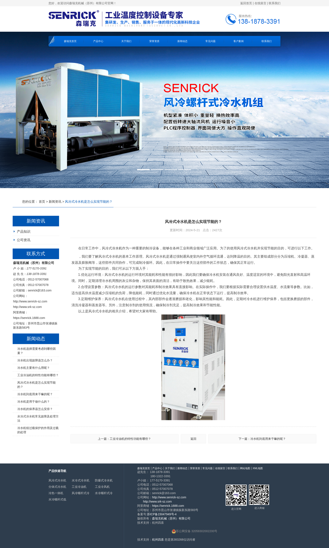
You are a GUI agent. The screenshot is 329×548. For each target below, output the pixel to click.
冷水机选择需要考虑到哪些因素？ (36, 351)
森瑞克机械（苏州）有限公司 (171, 518)
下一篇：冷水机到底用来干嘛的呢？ (262, 438)
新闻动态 (182, 41)
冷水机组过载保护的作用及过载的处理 (38, 430)
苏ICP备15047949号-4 (162, 514)
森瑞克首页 (70, 41)
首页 (42, 201)
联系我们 (274, 3)
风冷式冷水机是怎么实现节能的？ (36, 384)
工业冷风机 (102, 486)
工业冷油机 (79, 486)
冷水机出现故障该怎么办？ (35, 360)
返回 (193, 438)
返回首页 (246, 3)
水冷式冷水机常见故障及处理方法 (38, 418)
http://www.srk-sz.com (27, 307)
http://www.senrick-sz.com (30, 301)
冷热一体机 (56, 493)
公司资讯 (23, 240)
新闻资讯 (55, 201)
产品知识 (23, 231)
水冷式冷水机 (80, 480)
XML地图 (258, 468)
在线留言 (260, 3)
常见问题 (210, 41)
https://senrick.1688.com (29, 318)
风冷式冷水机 (57, 480)
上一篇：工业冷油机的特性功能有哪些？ (124, 438)
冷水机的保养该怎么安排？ (35, 409)
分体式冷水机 (57, 486)
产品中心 (98, 41)
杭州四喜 (158, 539)
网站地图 (245, 468)
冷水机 (117, 248)
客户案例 (238, 41)
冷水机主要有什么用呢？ (33, 367)
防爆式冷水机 (104, 480)
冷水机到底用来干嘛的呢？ (35, 394)
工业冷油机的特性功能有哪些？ (38, 375)
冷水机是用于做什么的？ (33, 401)
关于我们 (126, 41)
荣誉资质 (154, 41)
